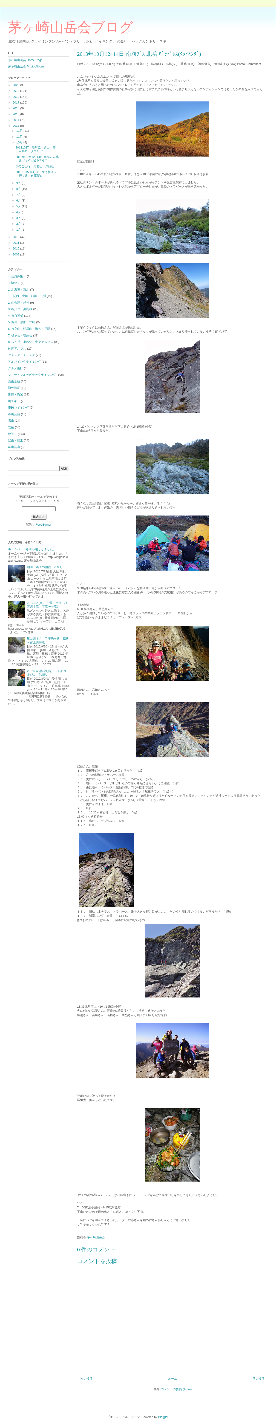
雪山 (11, 420)
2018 (16, 96)
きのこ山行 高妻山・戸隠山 (34, 166)
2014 (16, 120)
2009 (16, 254)
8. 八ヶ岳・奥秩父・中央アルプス (30, 342)
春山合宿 (14, 414)
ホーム (172, 1378)
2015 (16, 114)
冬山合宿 (14, 447)
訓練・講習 (15, 394)
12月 (19, 130)
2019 (16, 90)
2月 (19, 223)
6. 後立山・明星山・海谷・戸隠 (29, 329)
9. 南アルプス (17, 348)
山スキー (14, 401)
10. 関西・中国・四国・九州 (27, 296)
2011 (16, 242)
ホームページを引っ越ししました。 (32, 549)
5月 (19, 206)
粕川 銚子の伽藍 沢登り (45, 567)
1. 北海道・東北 (18, 289)
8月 (19, 189)
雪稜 (11, 427)
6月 (19, 200)
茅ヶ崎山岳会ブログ (70, 27)
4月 (19, 212)
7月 (19, 194)
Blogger (163, 1417)
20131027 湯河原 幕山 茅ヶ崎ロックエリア (35, 149)
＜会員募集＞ (17, 276)
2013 (16, 125)
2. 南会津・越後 (18, 302)
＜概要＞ (14, 283)
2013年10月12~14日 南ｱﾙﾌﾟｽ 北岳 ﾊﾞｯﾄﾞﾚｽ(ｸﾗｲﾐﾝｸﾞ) (36, 158)
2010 (16, 248)
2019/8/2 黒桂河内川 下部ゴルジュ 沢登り (46, 672)
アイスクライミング (21, 355)
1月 (19, 229)
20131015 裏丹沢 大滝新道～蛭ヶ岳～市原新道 (35, 173)
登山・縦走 (15, 440)
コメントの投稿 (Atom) (176, 1389)
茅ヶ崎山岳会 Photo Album (26, 66)
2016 (16, 108)
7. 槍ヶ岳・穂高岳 (20, 335)
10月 (19, 142)
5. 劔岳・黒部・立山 (21, 322)
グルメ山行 (15, 368)
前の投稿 (258, 1378)
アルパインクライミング (24, 361)
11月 (19, 136)
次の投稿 (86, 1378)
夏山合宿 (14, 381)
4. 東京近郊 (15, 315)
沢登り (12, 434)
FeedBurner (43, 524)
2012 (16, 237)
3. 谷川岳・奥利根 (20, 309)
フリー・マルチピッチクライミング (32, 374)
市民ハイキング (18, 407)
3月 (19, 218)
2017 (16, 102)
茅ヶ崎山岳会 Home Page (25, 60)
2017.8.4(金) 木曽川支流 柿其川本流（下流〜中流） (47, 604)
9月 (19, 183)
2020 (16, 85)
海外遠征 (14, 387)
